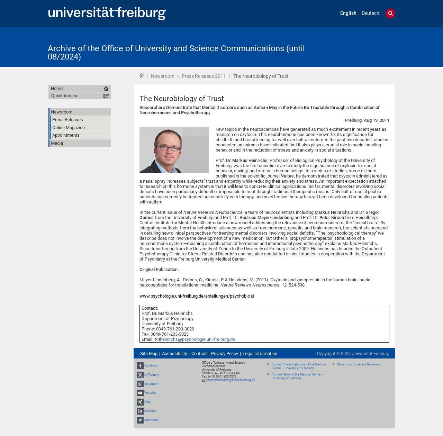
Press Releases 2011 (204, 76)
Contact (199, 353)
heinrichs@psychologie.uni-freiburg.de (197, 339)
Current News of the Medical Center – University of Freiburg (298, 376)
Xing (147, 401)
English (348, 13)
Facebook (151, 365)
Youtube (150, 392)
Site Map (148, 353)
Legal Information (260, 353)
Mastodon (151, 420)
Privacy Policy (224, 353)
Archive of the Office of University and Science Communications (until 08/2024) (176, 53)
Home (141, 75)
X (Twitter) (151, 374)
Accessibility (174, 353)
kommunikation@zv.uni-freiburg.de (231, 380)
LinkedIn (150, 410)
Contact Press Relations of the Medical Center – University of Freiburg (299, 366)
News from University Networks (358, 364)
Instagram (151, 383)
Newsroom (162, 76)
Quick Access (65, 95)
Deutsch (370, 13)
